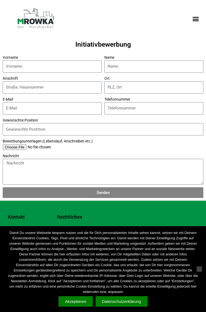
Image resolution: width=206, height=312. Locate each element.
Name (109, 57)
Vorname (10, 57)
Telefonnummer (117, 99)
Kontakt (16, 217)
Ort (107, 78)
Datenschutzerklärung (121, 301)
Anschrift (10, 78)
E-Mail (8, 99)
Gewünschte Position (20, 120)
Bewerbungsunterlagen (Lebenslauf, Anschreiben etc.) (48, 141)
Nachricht (11, 156)
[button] (195, 19)
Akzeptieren (75, 301)
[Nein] (199, 269)
